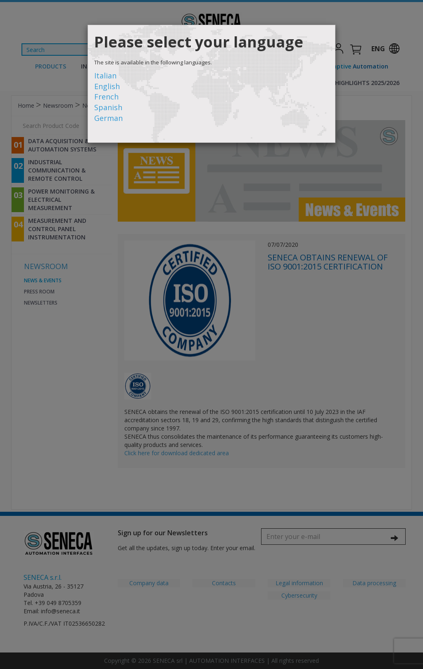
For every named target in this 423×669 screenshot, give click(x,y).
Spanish (108, 107)
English (107, 86)
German (108, 118)
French (106, 97)
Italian (105, 75)
